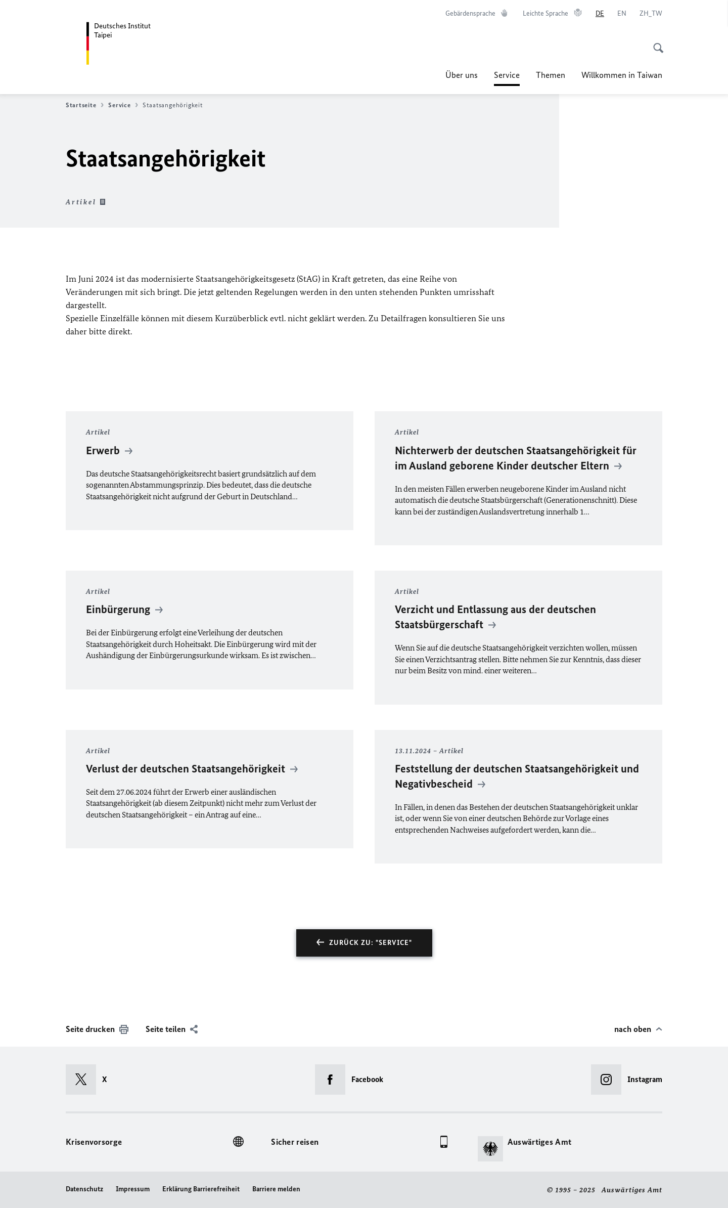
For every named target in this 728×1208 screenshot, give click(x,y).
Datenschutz (84, 1189)
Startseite (85, 105)
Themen (550, 75)
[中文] (651, 14)
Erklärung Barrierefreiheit (201, 1189)
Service (507, 75)
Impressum (133, 1189)
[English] (621, 14)
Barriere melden (276, 1189)
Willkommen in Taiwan (621, 75)
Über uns (461, 75)
